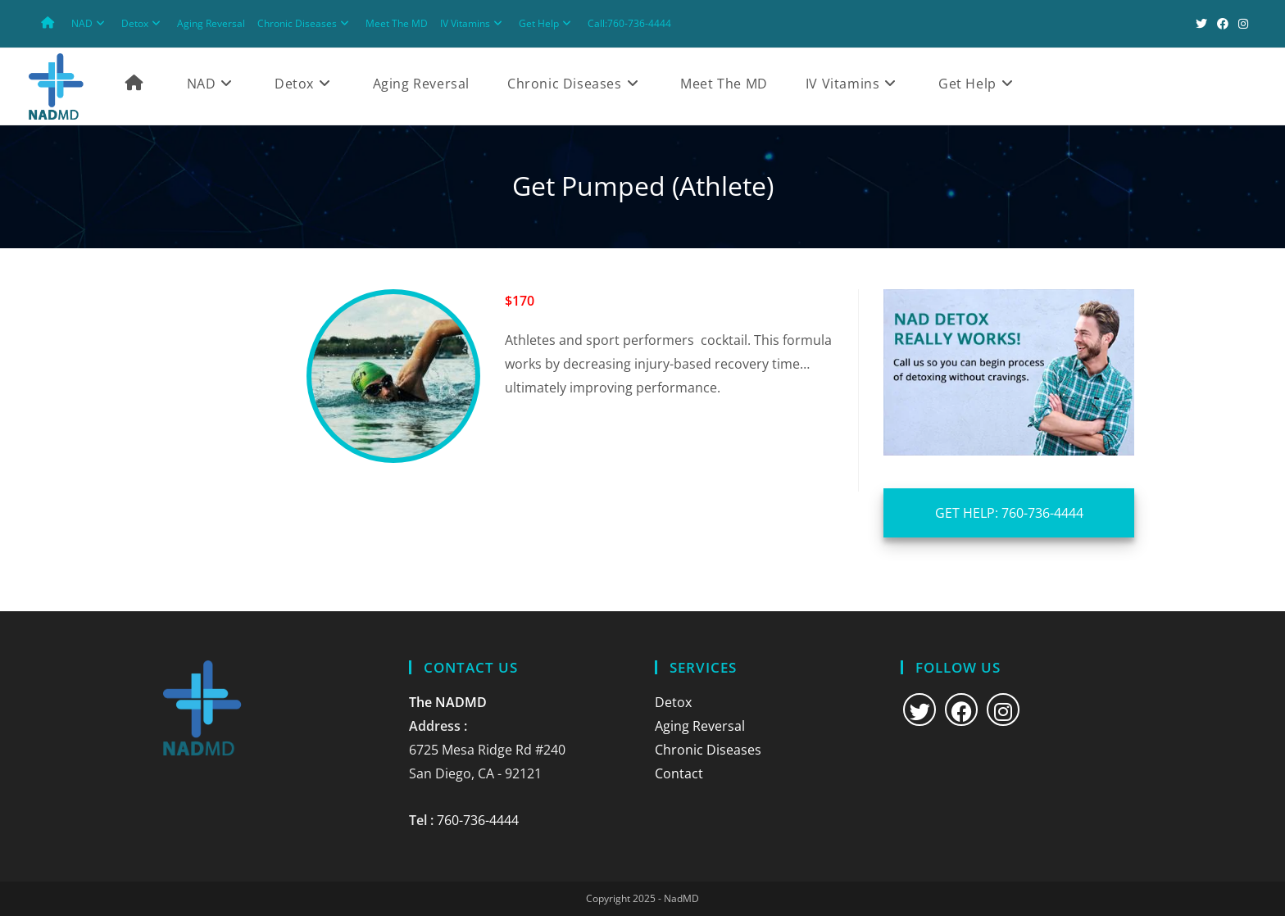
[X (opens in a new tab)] (1201, 24)
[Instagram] (1003, 709)
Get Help (547, 23)
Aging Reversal (211, 23)
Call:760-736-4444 (629, 23)
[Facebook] (961, 709)
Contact (679, 773)
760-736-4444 (478, 820)
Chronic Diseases (305, 23)
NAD (90, 23)
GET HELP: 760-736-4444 (1009, 513)
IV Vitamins (473, 23)
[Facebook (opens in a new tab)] (1222, 24)
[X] (919, 709)
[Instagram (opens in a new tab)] (1240, 24)
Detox (143, 23)
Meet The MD (397, 23)
